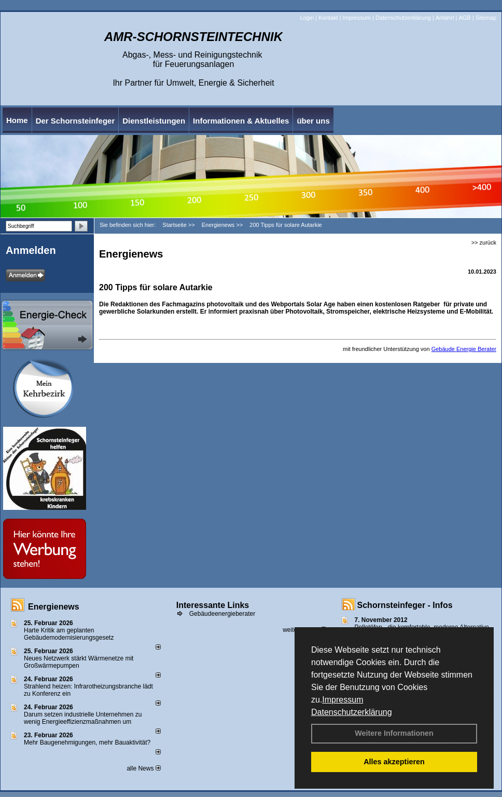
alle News (143, 768)
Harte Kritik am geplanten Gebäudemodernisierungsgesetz (69, 634)
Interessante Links (212, 605)
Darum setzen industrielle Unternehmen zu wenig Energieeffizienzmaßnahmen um (83, 718)
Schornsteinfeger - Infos (405, 605)
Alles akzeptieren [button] (394, 762)
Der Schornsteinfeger (75, 120)
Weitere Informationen (394, 733)
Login (307, 18)
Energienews (53, 606)
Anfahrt (445, 18)
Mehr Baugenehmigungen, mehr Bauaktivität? (87, 742)
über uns (313, 120)
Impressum (342, 699)
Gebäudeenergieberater (222, 613)
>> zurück (483, 242)
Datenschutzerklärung (351, 712)
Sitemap (486, 18)
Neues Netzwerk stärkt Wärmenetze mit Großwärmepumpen (78, 662)
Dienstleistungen (153, 120)
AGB (464, 18)
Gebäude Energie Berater (463, 349)
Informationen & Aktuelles (241, 120)
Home (17, 120)
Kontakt (328, 18)
